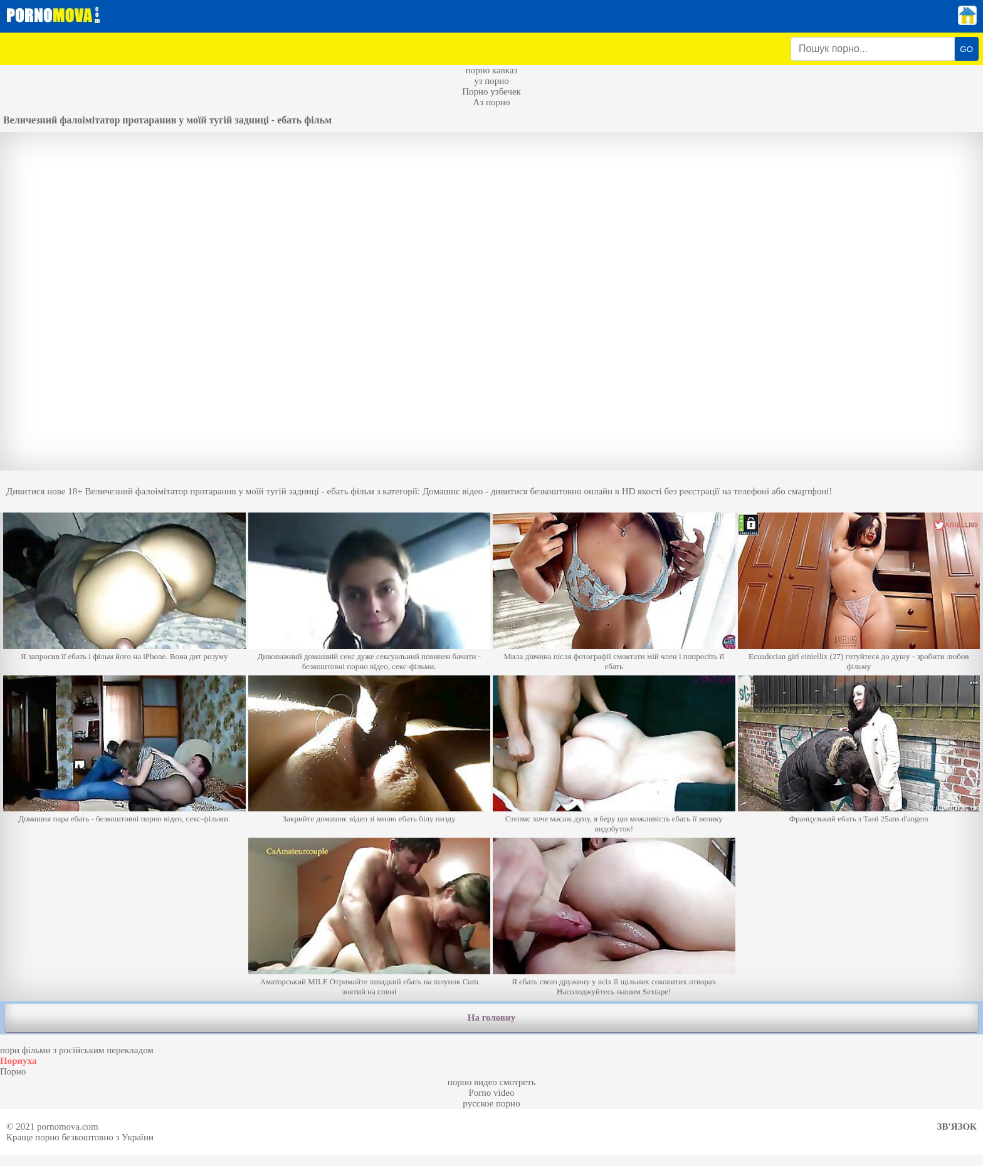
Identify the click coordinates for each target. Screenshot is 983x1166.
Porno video (492, 1093)
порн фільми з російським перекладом (77, 1050)
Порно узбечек (491, 91)
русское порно (491, 1103)
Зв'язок (957, 1127)
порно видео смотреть (492, 1082)
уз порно (491, 81)
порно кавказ (492, 70)
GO (966, 49)
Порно (13, 1071)
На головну (491, 1017)
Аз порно (491, 102)
